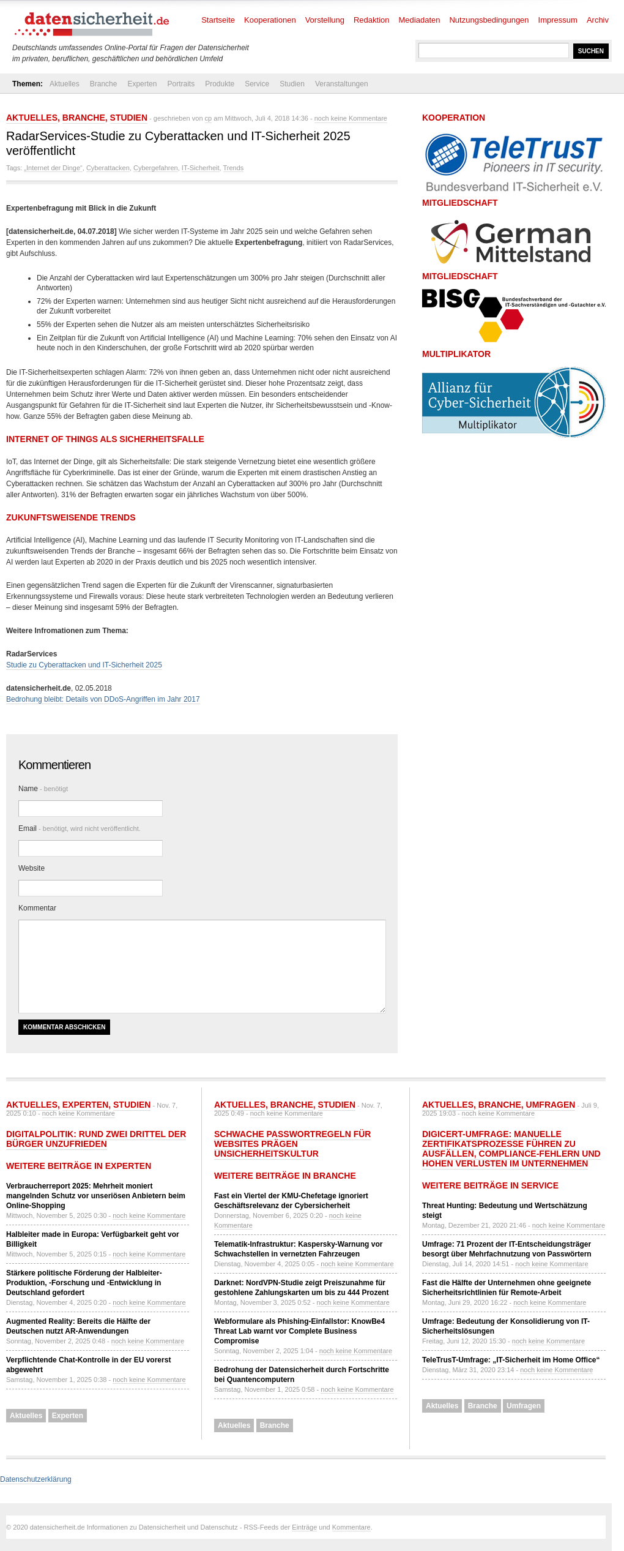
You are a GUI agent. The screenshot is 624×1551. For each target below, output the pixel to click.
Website (31, 868)
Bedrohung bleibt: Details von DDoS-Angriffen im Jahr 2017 (103, 699)
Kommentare (351, 1527)
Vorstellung (324, 19)
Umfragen (551, 1105)
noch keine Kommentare (350, 118)
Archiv (598, 19)
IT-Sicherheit (201, 167)
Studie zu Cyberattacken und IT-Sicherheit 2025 (84, 665)
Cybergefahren (155, 167)
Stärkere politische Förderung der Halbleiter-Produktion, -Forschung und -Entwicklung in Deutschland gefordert (84, 1283)
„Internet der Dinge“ (53, 167)
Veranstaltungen (341, 84)
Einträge (304, 1527)
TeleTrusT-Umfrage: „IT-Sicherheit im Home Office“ (511, 1360)
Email (79, 828)
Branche (103, 84)
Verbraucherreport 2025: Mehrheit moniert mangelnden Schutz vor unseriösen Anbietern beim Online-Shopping (95, 1196)
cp (208, 118)
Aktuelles (65, 84)
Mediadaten (419, 19)
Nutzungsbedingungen (489, 19)
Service (257, 84)
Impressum (558, 19)
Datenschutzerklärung (36, 1479)
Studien (292, 84)
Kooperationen (270, 19)
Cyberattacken (108, 167)
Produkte (219, 84)
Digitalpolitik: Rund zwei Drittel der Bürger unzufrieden (96, 1139)
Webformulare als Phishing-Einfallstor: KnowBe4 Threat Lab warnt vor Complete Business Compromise (299, 1331)
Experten (142, 84)
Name (43, 788)
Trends (233, 167)
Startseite (218, 19)
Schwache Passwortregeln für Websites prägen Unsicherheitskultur (292, 1144)
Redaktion (372, 19)
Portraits (181, 84)
